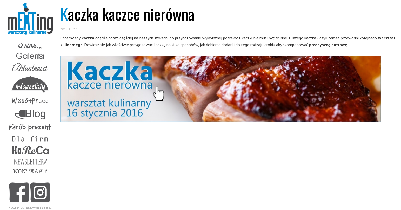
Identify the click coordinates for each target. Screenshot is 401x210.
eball (48, 207)
